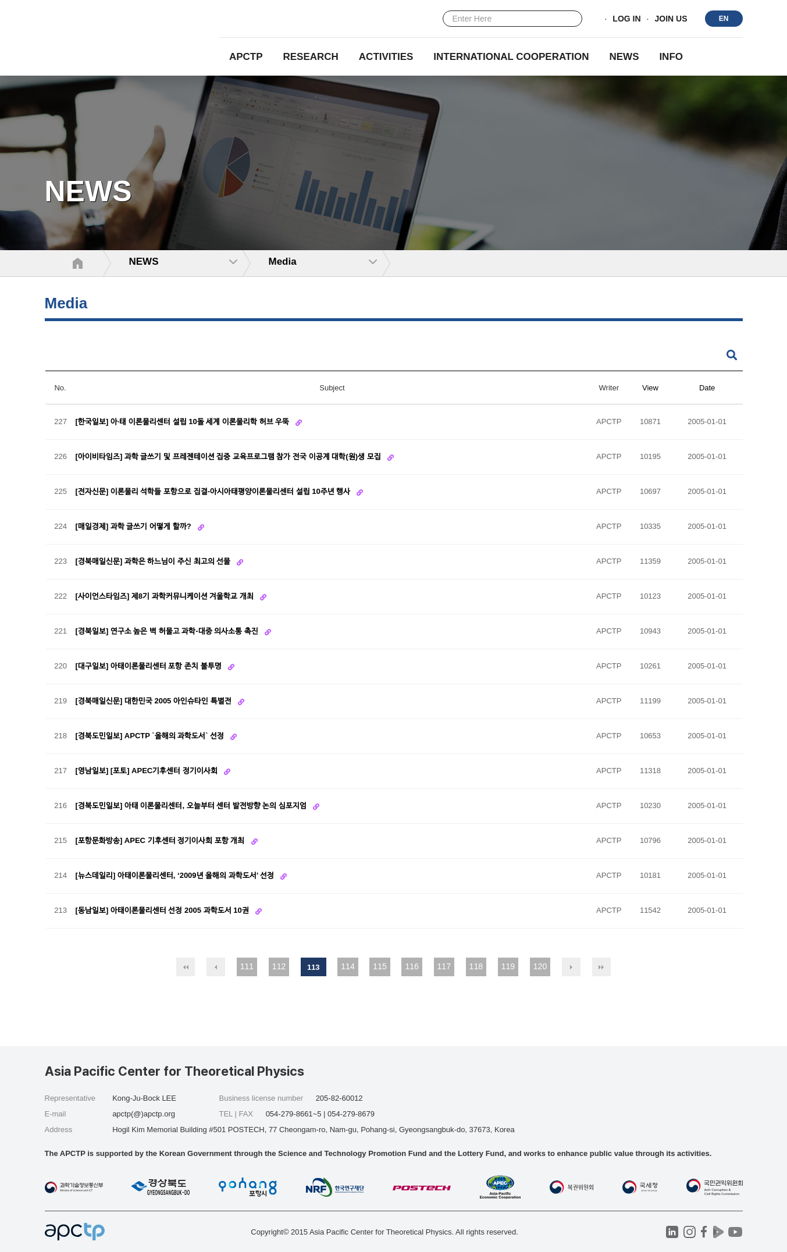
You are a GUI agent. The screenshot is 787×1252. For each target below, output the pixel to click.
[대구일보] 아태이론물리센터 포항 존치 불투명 (150, 666)
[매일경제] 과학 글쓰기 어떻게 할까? (135, 526)
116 (411, 966)
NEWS (624, 56)
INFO (671, 56)
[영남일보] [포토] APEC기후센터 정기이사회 (148, 771)
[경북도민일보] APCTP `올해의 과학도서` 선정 (151, 736)
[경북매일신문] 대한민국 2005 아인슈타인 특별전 (155, 701)
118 (476, 966)
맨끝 (601, 967)
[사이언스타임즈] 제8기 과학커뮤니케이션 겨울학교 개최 (166, 596)
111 (247, 966)
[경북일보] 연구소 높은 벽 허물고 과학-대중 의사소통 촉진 (168, 631)
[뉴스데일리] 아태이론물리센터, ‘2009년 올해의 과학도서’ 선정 (176, 876)
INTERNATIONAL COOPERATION (511, 56)
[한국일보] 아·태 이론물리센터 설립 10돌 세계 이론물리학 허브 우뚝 (183, 422)
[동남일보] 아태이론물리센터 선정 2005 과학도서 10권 (163, 910)
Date (707, 387)
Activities (386, 56)
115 (379, 966)
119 (508, 966)
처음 (185, 967)
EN (724, 19)
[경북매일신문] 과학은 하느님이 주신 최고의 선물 (154, 561)
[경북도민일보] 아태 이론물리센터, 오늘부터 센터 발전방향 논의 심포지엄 (192, 806)
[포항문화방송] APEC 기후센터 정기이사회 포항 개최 (161, 841)
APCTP (246, 56)
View (650, 387)
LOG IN (626, 19)
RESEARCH (311, 56)
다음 (571, 967)
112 (279, 966)
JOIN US (670, 19)
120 (540, 966)
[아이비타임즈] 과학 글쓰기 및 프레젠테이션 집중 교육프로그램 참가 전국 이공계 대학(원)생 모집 (229, 457)
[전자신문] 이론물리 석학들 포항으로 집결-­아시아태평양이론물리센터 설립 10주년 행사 (214, 492)
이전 (215, 967)
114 (347, 966)
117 (444, 966)
